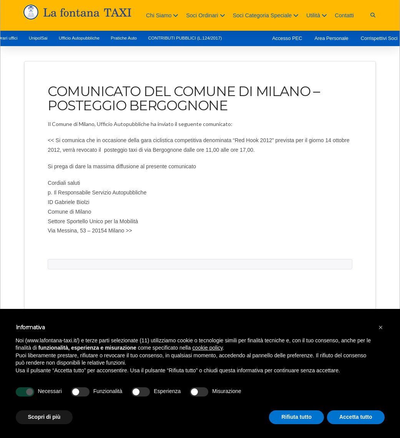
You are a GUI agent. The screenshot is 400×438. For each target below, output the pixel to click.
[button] (373, 15)
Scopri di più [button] (44, 417)
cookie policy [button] (207, 348)
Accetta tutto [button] (355, 417)
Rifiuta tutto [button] (296, 417)
